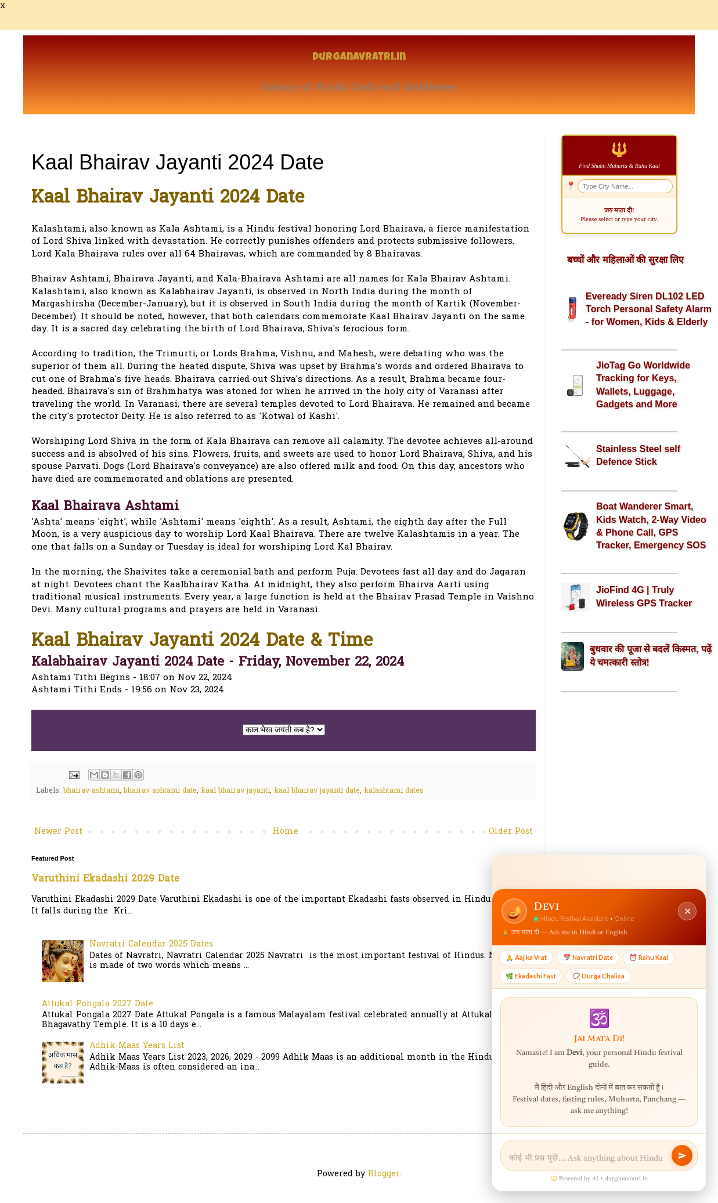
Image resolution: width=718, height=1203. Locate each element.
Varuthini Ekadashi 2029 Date (105, 879)
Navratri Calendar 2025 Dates (151, 944)
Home (285, 832)
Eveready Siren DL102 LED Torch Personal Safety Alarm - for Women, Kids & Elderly (649, 309)
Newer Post (58, 832)
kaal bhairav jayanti (235, 791)
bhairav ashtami (91, 791)
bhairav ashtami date (160, 791)
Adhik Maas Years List (137, 1046)
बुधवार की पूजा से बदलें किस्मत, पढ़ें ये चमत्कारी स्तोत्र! (651, 655)
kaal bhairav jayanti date (317, 791)
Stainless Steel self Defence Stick (638, 455)
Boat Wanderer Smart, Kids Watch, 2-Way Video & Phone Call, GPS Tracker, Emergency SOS (651, 525)
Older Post (511, 832)
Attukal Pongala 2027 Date (97, 1004)
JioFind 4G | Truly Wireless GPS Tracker (644, 596)
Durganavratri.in (359, 58)
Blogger (384, 1174)
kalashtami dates (394, 791)
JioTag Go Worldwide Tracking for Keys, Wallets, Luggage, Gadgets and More (643, 384)
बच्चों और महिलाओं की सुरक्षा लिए (625, 260)
